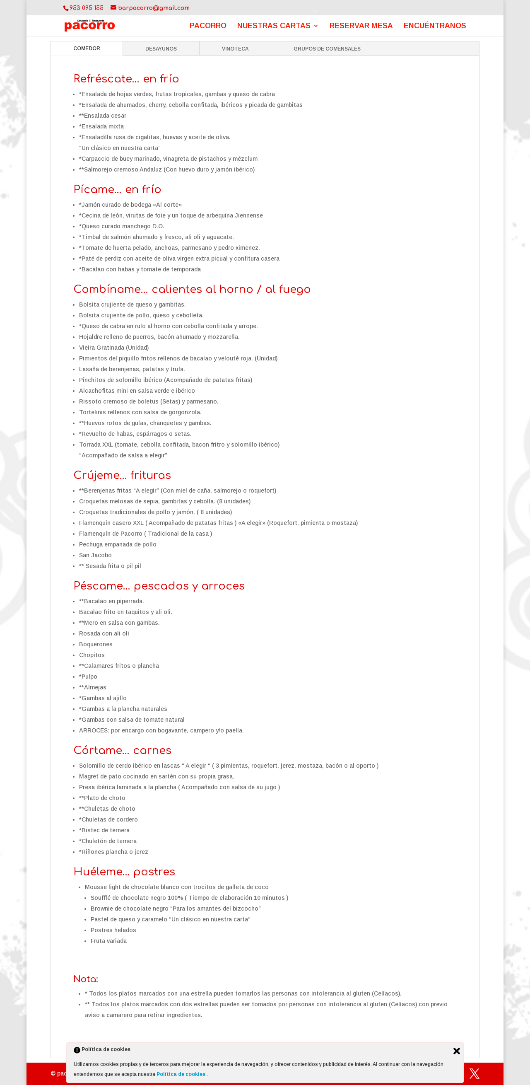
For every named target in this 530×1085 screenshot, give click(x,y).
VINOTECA (235, 49)
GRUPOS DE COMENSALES (327, 49)
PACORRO (208, 26)
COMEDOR (86, 48)
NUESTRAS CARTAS (274, 26)
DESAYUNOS (161, 49)
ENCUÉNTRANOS (435, 26)
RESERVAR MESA (361, 26)
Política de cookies (182, 1074)
